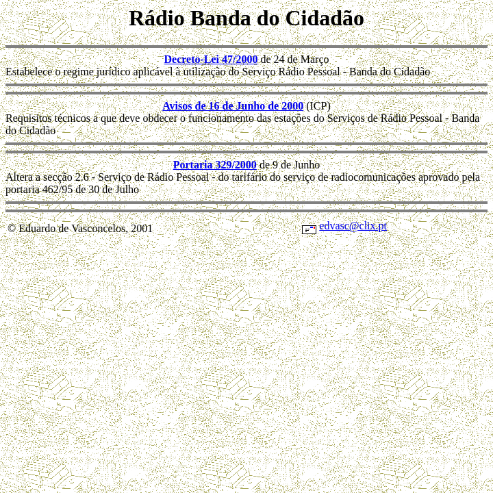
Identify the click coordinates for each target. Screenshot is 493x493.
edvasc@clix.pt (353, 225)
